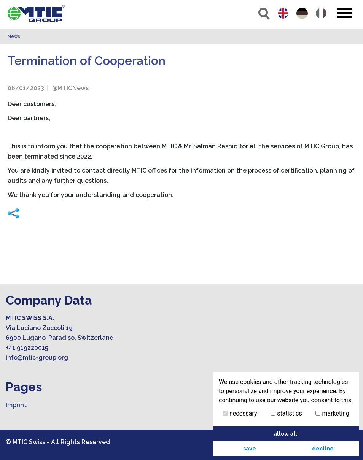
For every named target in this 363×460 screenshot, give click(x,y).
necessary (240, 413)
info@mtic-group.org (37, 357)
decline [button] (323, 448)
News (14, 36)
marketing (332, 413)
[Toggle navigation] (344, 13)
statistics (286, 413)
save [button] (249, 448)
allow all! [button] (286, 433)
